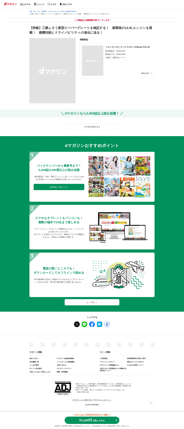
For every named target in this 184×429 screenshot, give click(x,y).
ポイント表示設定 (35, 368)
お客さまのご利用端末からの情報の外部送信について (113, 369)
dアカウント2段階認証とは (109, 365)
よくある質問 (34, 365)
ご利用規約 (104, 358)
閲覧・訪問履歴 (62, 372)
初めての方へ (34, 358)
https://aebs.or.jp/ (83, 392)
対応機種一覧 (34, 362)
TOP (30, 11)
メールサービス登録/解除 (65, 362)
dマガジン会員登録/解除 (65, 358)
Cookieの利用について (135, 365)
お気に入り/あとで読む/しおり (40, 372)
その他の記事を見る (92, 127)
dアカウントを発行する (82, 400)
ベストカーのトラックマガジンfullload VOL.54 (61, 11)
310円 (92, 420)
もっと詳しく (92, 302)
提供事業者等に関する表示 (136, 358)
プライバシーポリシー (107, 362)
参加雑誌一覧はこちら (59, 187)
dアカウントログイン (64, 368)
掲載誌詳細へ (145, 73)
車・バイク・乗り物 (40, 11)
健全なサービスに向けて (135, 362)
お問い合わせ (61, 365)
